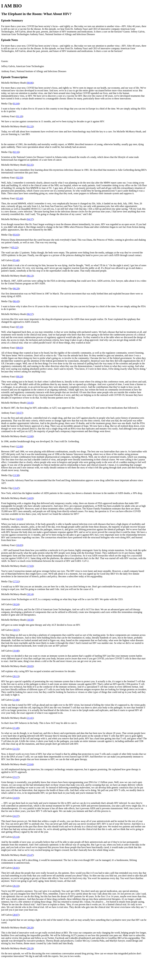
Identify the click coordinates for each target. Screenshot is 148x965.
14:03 (30, 498)
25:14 (16, 837)
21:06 (16, 700)
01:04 (16, 103)
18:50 (30, 620)
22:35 (16, 749)
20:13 (16, 676)
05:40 (16, 260)
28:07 (16, 915)
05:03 (16, 234)
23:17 (16, 777)
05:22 (14, 247)
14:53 (19, 519)
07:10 (19, 327)
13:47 (16, 488)
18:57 (16, 630)
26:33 (16, 886)
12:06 (19, 446)
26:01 (16, 868)
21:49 (16, 728)
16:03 (19, 545)
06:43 (16, 301)
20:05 (30, 666)
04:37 (30, 219)
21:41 (30, 718)
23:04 (30, 764)
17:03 (30, 566)
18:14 (30, 594)
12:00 (30, 436)
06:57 (30, 314)
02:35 (30, 165)
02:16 (16, 152)
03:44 (19, 198)
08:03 (19, 347)
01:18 (19, 116)
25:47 (30, 855)
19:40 (16, 650)
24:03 (16, 798)
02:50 (19, 177)
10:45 (30, 402)
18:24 (16, 604)
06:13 (30, 275)
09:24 (19, 376)
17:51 (16, 581)
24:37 (16, 816)
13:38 (16, 475)
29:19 (30, 948)
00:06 (30, 82)
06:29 (16, 288)
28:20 (30, 927)
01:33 (30, 126)
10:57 (19, 413)
